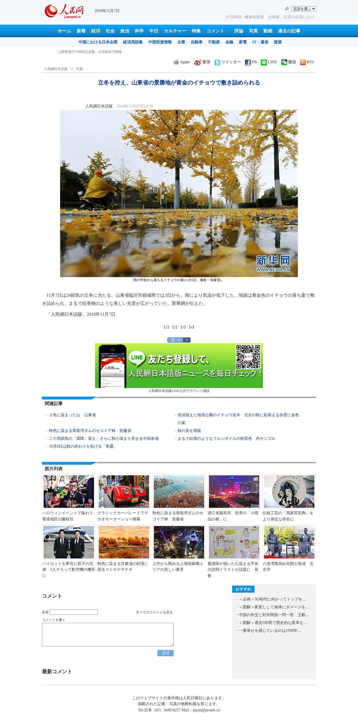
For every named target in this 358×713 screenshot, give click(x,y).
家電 (243, 42)
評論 (238, 31)
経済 (95, 31)
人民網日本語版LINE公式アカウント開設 (179, 368)
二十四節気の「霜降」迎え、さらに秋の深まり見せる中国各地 (104, 438)
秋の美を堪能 (189, 431)
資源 (278, 42)
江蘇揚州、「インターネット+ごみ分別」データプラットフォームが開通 (109, 52)
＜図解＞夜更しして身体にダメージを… (274, 607)
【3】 (183, 327)
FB (251, 62)
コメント (215, 31)
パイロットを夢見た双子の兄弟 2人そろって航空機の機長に (68, 570)
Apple (182, 62)
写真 (253, 31)
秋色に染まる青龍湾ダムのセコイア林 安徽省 (90, 431)
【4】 (191, 327)
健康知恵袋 (254, 17)
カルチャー (175, 31)
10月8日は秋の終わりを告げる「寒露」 (83, 446)
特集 (196, 31)
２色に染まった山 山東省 (72, 415)
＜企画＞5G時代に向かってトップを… (272, 599)
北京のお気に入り (299, 17)
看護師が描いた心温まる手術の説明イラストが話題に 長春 (233, 570)
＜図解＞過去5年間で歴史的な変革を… (273, 623)
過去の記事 (289, 31)
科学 (139, 31)
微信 (288, 62)
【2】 (175, 327)
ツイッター (228, 62)
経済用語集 (133, 42)
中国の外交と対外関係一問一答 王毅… (274, 615)
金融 (229, 42)
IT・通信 (260, 42)
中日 (153, 31)
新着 (81, 31)
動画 (267, 31)
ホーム (64, 31)
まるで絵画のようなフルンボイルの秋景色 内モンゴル (226, 438)
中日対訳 (234, 17)
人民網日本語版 (56, 69)
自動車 (196, 42)
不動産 (214, 42)
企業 (181, 42)
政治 (124, 31)
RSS (307, 62)
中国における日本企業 (97, 42)
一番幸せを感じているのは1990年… (270, 630)
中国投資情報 (160, 42)
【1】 (166, 327)
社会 (110, 31)
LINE (269, 62)
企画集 (274, 17)
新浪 (202, 62)
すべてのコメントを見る (154, 612)
